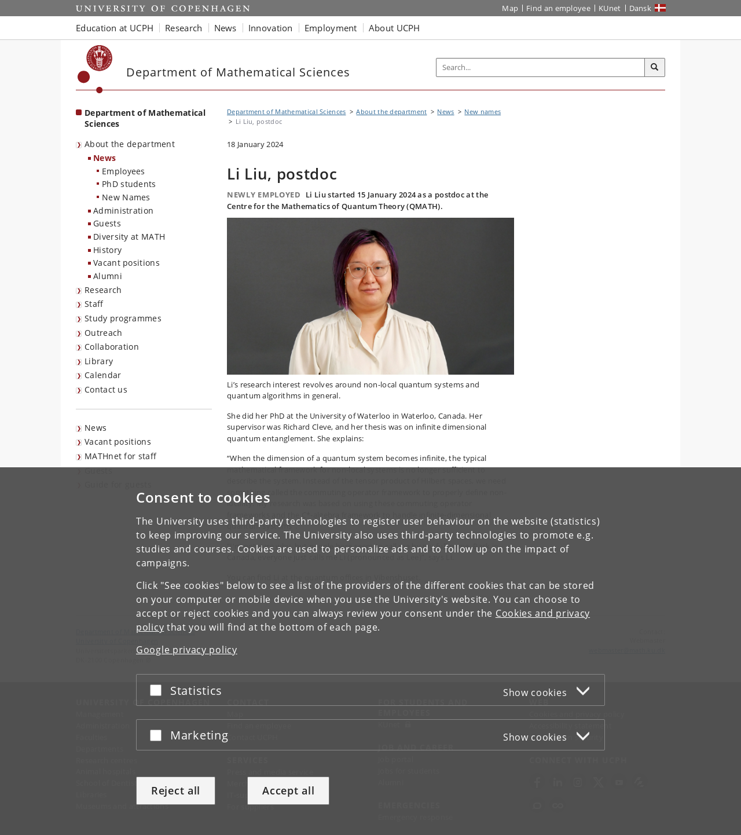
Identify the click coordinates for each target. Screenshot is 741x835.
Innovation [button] (270, 28)
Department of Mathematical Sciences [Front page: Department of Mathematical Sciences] (145, 118)
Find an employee (558, 8)
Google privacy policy (186, 649)
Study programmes (123, 318)
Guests (107, 223)
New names (482, 111)
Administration (123, 210)
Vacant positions (126, 262)
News (104, 157)
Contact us (106, 389)
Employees (123, 171)
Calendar (103, 374)
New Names (126, 197)
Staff (94, 303)
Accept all (288, 790)
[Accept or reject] (158, 690)
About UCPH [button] (394, 28)
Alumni (107, 275)
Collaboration (112, 346)
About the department (130, 143)
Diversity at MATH (129, 236)
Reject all (175, 790)
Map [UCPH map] (510, 8)
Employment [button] (331, 28)
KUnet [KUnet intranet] (610, 8)
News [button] (225, 28)
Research (103, 289)
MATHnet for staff (120, 456)
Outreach (103, 332)
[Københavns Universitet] (95, 69)
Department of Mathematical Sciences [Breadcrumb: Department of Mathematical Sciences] (286, 111)
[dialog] (370, 651)
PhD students (129, 183)
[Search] (654, 68)
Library (99, 361)
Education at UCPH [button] (114, 28)
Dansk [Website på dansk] (640, 8)
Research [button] (183, 28)
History (107, 249)
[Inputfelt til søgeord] (540, 67)
